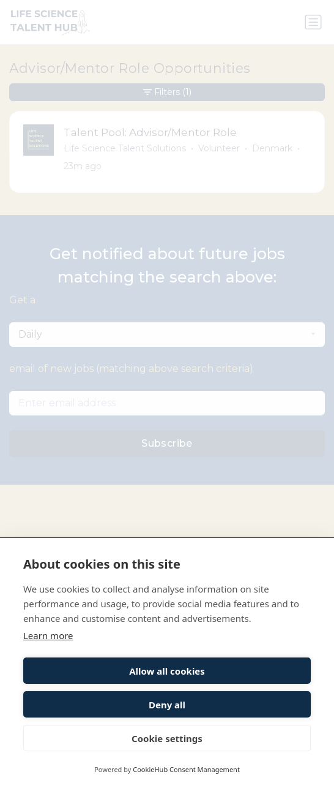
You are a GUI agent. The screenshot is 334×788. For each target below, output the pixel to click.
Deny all (167, 705)
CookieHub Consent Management (186, 769)
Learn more (48, 635)
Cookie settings (167, 738)
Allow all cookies (167, 671)
